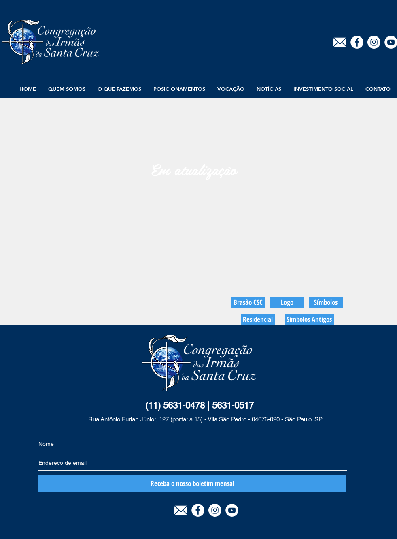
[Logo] (287, 302)
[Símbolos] (326, 302)
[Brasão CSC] (248, 302)
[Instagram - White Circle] (373, 42)
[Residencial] (258, 319)
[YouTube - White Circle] (231, 510)
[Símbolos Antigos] (309, 319)
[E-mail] (339, 42)
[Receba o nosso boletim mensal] (192, 483)
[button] (66, 89)
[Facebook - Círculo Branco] (356, 42)
